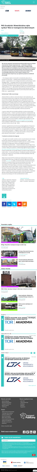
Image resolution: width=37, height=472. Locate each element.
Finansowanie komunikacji (8, 419)
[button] (31, 355)
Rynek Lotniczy (5, 405)
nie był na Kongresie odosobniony (24, 120)
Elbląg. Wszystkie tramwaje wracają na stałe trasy (13, 244)
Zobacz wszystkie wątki (6, 426)
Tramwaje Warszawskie (7, 413)
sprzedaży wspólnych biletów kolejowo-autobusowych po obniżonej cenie (18, 149)
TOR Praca (4, 406)
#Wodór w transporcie (7, 422)
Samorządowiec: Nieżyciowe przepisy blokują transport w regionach (26, 297)
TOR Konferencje (24, 402)
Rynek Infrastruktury (6, 402)
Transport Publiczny (6, 404)
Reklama (22, 405)
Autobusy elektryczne (7, 414)
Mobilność (4, 423)
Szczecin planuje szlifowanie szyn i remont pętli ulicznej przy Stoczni (27, 261)
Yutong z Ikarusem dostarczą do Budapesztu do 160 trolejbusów (26, 252)
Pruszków (8, 160)
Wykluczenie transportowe (8, 411)
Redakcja (22, 404)
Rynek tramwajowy (6, 416)
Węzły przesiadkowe (6, 420)
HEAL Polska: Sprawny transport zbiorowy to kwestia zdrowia (16, 289)
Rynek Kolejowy (5, 401)
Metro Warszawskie (6, 417)
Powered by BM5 (14, 470)
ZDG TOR (22, 401)
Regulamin (22, 406)
